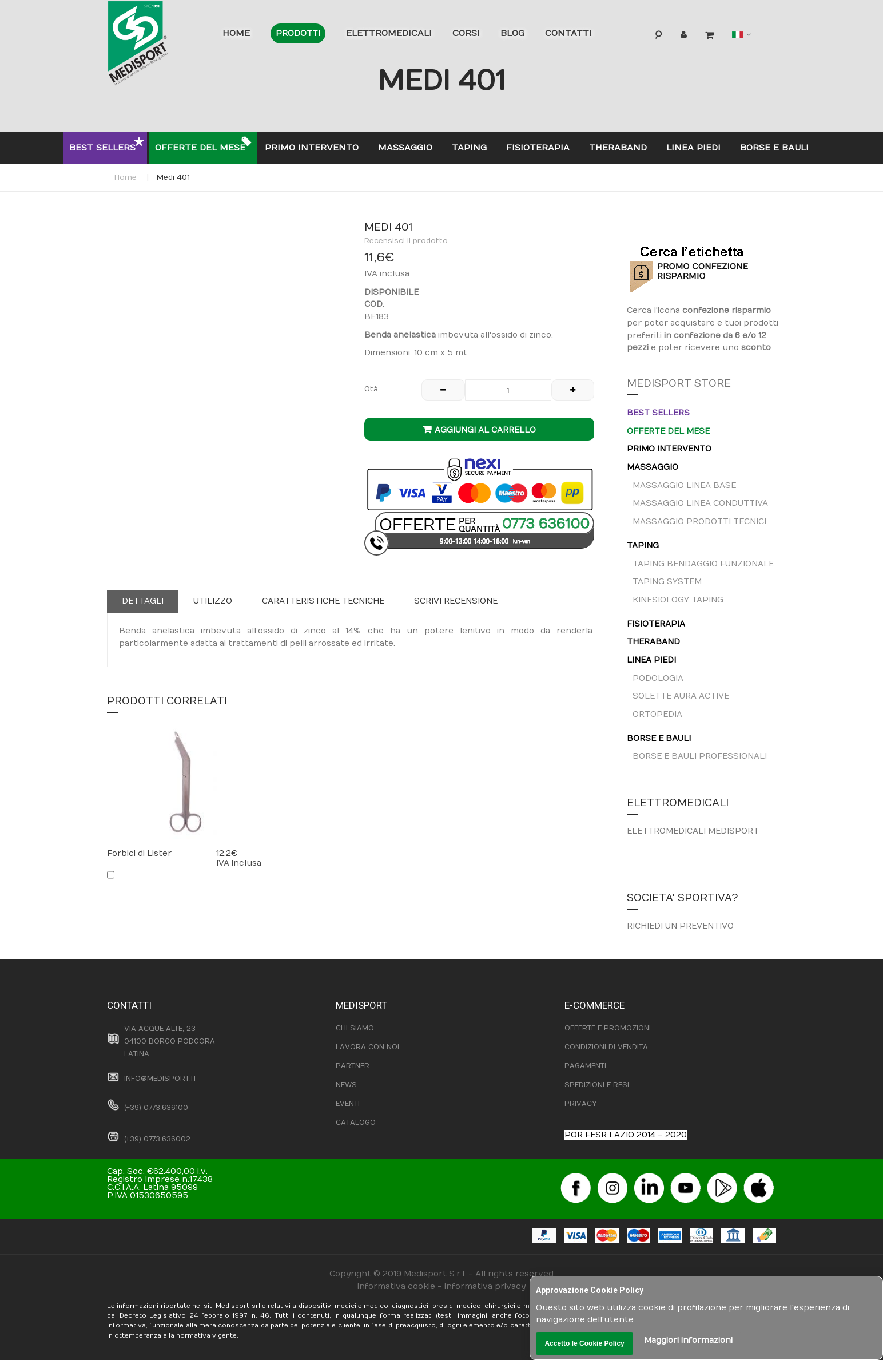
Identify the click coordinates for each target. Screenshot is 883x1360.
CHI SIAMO (355, 1028)
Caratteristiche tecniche (323, 601)
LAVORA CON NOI (367, 1047)
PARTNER (352, 1066)
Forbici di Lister (139, 853)
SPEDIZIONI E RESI (596, 1085)
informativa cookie (396, 1286)
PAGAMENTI (585, 1066)
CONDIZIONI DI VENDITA (606, 1047)
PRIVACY (580, 1104)
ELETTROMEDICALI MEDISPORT (693, 831)
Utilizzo (212, 601)
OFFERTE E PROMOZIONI (607, 1028)
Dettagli (143, 601)
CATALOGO (356, 1123)
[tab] (142, 601)
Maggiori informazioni (688, 1340)
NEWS (346, 1085)
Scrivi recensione (456, 601)
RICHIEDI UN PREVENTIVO (680, 926)
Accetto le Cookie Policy (584, 1343)
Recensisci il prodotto (406, 240)
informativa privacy (485, 1286)
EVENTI (348, 1104)
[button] (227, 240)
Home (125, 177)
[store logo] (155, 46)
